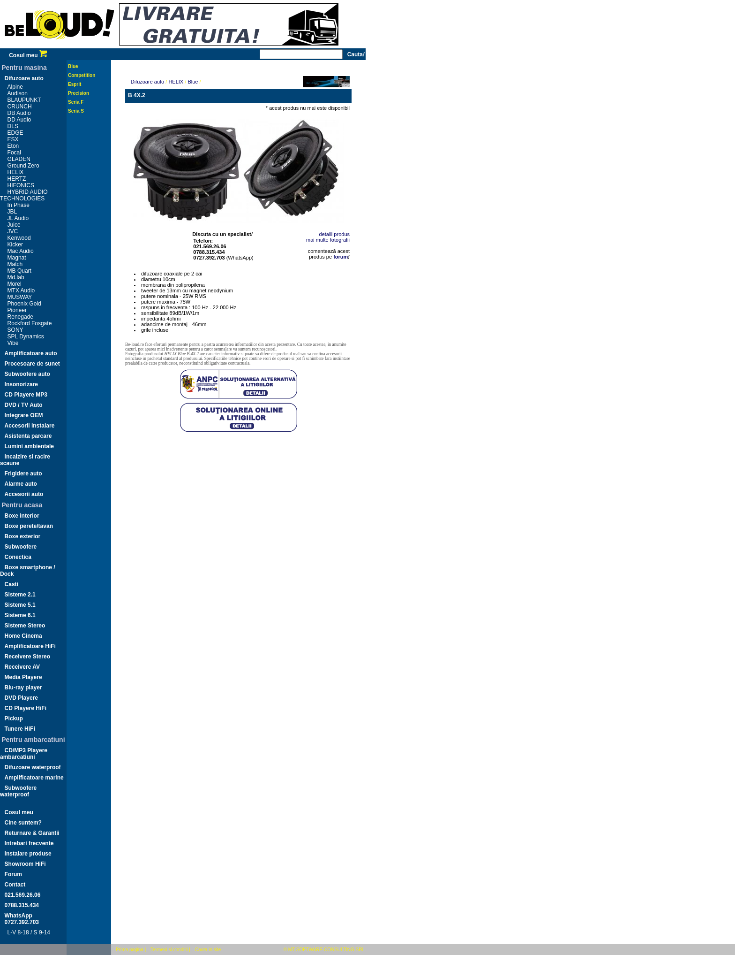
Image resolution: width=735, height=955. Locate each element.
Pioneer (17, 310)
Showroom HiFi (25, 864)
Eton (13, 146)
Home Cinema (23, 636)
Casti (11, 584)
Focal (14, 152)
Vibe (13, 343)
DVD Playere (21, 698)
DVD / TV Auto (24, 405)
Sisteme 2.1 (20, 594)
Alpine (15, 87)
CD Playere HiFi (25, 708)
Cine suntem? (23, 822)
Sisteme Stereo (25, 625)
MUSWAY (20, 297)
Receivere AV (22, 667)
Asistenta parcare (28, 436)
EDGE (15, 133)
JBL (12, 211)
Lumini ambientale (29, 446)
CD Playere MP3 (26, 394)
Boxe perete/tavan (29, 526)
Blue (73, 66)
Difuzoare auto (24, 78)
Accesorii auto (24, 494)
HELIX (16, 172)
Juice (14, 225)
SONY (15, 330)
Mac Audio (21, 251)
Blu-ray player (23, 687)
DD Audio (19, 119)
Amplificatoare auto (31, 353)
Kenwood (19, 238)
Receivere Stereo (27, 656)
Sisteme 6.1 (20, 615)
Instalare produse (28, 853)
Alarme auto (21, 484)
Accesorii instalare (30, 425)
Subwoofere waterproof (18, 791)
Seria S (76, 111)
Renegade (20, 316)
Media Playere (23, 677)
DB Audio (19, 113)
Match (15, 264)
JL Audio (18, 218)
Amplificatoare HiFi (30, 646)
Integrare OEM (24, 415)
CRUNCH (20, 106)
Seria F (75, 102)
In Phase (19, 205)
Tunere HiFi (20, 729)
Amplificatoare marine (34, 777)
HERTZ (17, 179)
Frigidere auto (23, 473)
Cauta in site (208, 949)
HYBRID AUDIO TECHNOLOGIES (24, 195)
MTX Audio (21, 290)
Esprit (74, 84)
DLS (13, 126)
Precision (78, 93)
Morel (15, 284)
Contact (15, 884)
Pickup (14, 718)
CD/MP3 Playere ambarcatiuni (23, 753)
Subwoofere (21, 546)
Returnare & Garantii (32, 833)
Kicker (15, 244)
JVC (13, 231)
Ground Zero (23, 165)
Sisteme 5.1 (20, 605)
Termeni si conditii (169, 949)
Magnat (17, 257)
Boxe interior (22, 515)
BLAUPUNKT (24, 100)
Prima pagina (129, 949)
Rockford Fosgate (30, 323)
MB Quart (19, 270)
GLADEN (19, 159)
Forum (13, 874)
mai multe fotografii (328, 240)
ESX (13, 139)
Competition (81, 75)
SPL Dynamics (26, 336)
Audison (18, 93)
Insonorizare (21, 384)
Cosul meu (28, 55)
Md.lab (16, 277)
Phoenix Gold (24, 303)
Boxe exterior (23, 536)
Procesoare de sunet (32, 363)
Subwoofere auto (27, 374)
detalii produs (334, 234)
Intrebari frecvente (29, 843)
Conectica (18, 557)
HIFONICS (21, 185)
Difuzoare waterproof (33, 767)
